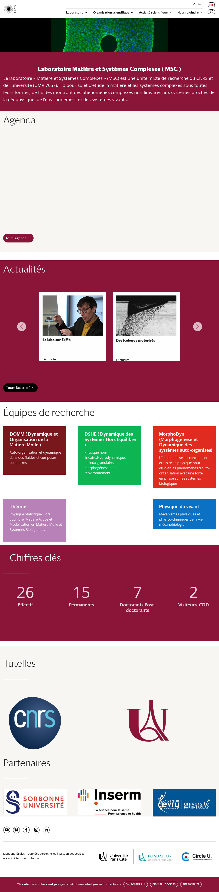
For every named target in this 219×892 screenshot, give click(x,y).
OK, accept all (135, 884)
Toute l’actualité (18, 388)
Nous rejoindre (188, 12)
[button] (21, 326)
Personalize (191, 884)
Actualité (50, 359)
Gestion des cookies (71, 854)
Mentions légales (14, 854)
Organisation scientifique (111, 12)
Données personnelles (42, 854)
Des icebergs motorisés (135, 340)
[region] (109, 326)
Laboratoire (74, 12)
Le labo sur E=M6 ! (58, 340)
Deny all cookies (164, 884)
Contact (198, 4)
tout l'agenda (16, 238)
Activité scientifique (153, 12)
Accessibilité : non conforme (21, 858)
